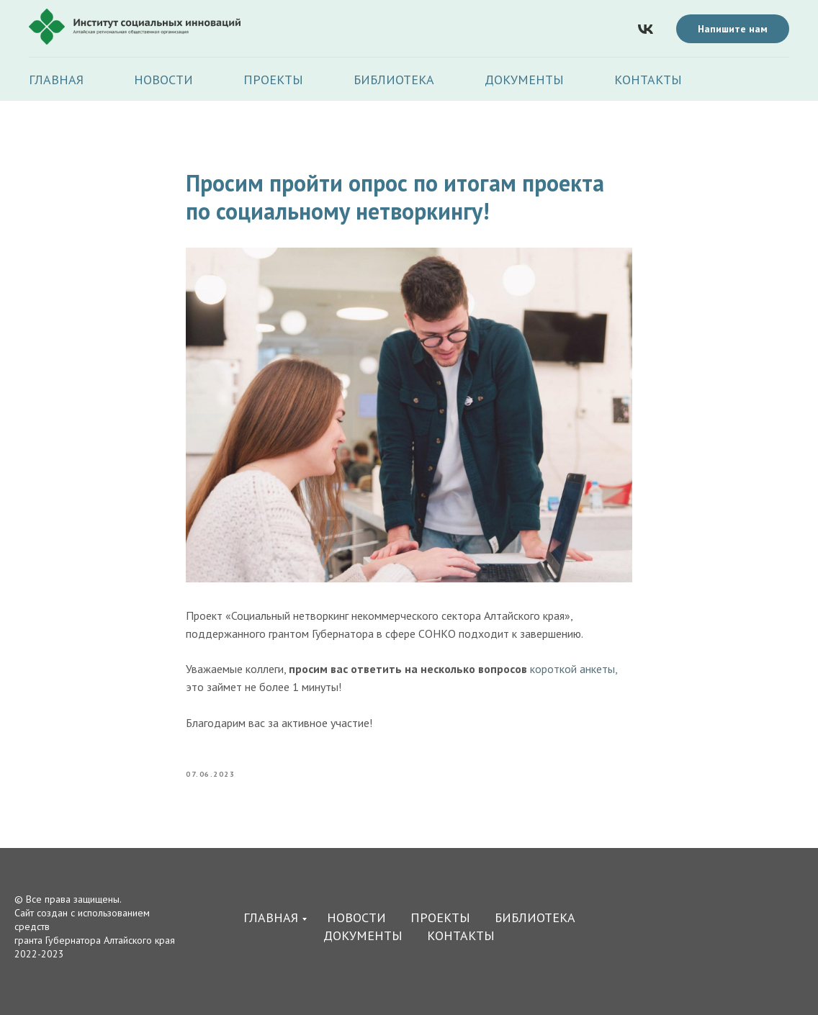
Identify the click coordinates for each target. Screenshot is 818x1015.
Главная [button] (56, 79)
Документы (524, 79)
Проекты (273, 79)
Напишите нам (733, 28)
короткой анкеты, (573, 669)
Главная (270, 917)
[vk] (646, 29)
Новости (163, 79)
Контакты (648, 79)
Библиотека (394, 79)
